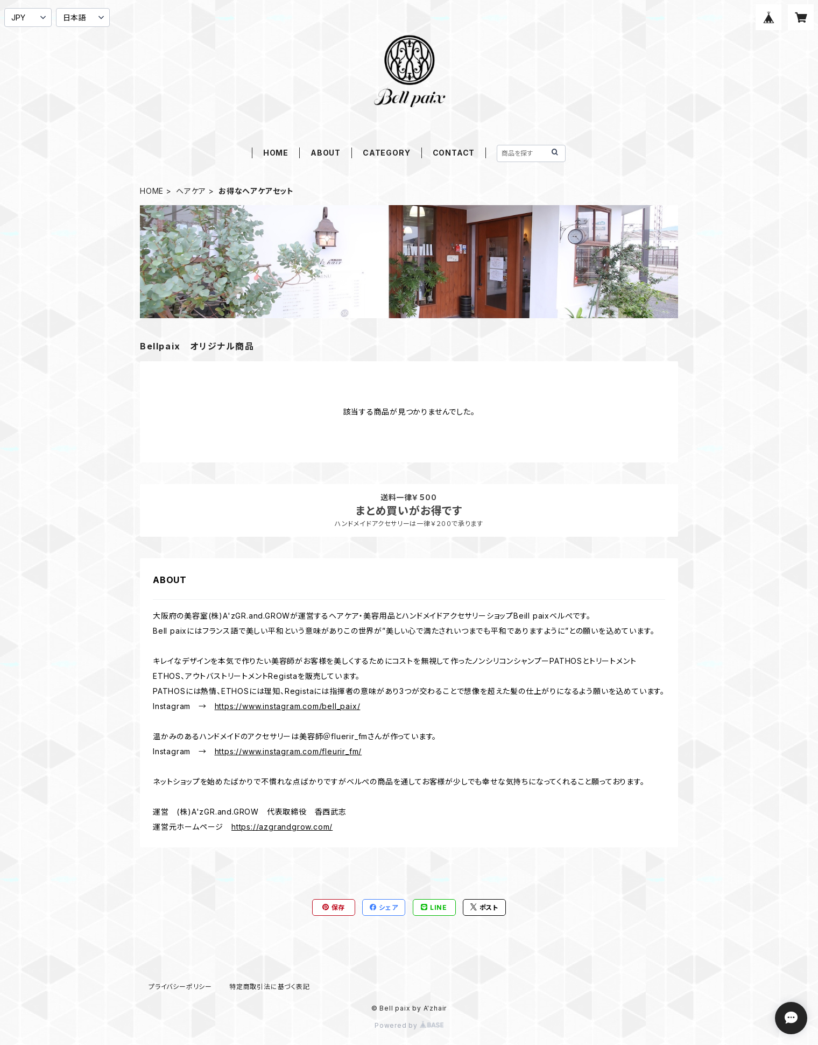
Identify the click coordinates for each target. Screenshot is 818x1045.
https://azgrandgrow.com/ (282, 826)
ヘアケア (191, 190)
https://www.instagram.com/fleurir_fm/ (288, 751)
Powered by (409, 1025)
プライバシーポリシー (180, 987)
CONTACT (454, 152)
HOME (275, 152)
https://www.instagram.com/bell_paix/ (288, 706)
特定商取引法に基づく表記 (269, 987)
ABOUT (326, 152)
